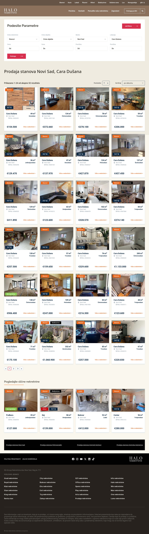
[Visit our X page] (85, 458)
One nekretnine (117, 493)
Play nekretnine (81, 489)
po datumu (128, 82)
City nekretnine (46, 477)
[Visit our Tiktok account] (93, 458)
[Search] (142, 11)
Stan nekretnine (10, 489)
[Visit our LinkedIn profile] (89, 458)
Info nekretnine (117, 477)
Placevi (84, 2)
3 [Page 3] (17, 368)
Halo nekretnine (117, 481)
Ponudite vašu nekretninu (98, 11)
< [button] (5, 368)
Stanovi (62, 2)
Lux (123, 2)
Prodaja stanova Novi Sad (15, 444)
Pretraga (16, 55)
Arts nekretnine (81, 493)
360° (142, 2)
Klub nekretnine (10, 485)
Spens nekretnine (82, 485)
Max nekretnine (117, 489)
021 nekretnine (81, 477)
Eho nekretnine (46, 485)
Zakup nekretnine (47, 498)
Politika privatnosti (12, 458)
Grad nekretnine (11, 477)
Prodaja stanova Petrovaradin (51, 444)
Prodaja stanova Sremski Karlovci (89, 444)
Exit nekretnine (46, 489)
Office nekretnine (82, 481)
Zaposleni (115, 11)
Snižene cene (114, 2)
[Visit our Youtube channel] (81, 458)
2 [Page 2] (13, 368)
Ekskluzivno (102, 2)
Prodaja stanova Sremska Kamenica (130, 444)
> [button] (21, 368)
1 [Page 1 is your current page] (9, 368)
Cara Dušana (116, 38)
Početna (72, 11)
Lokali (77, 2)
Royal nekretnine (11, 481)
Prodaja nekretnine (83, 498)
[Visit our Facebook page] (73, 458)
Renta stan (8, 498)
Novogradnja (132, 2)
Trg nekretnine (46, 493)
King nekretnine (10, 493)
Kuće (69, 2)
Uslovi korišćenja (29, 458)
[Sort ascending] (104, 82)
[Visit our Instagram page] (77, 458)
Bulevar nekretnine (47, 481)
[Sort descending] (107, 82)
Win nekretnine (117, 485)
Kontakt (81, 11)
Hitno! (93, 2)
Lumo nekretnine (118, 498)
